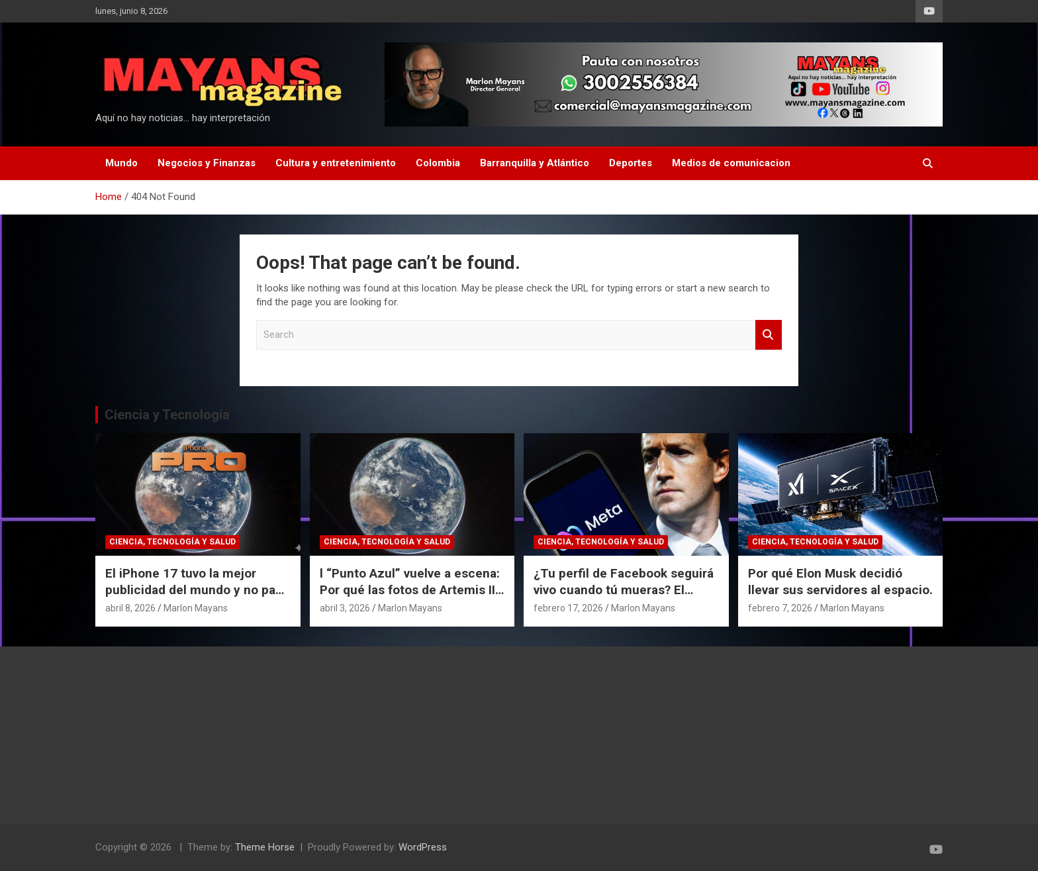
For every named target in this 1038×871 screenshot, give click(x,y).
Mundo (121, 163)
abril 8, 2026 (130, 608)
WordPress (423, 847)
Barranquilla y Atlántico (534, 163)
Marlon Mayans (196, 608)
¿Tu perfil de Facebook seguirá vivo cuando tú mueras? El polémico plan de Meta (624, 589)
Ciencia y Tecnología (167, 415)
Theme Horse (265, 847)
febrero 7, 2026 (780, 608)
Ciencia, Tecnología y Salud (172, 541)
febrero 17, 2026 (568, 608)
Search (768, 335)
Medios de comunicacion (731, 163)
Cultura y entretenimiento (335, 163)
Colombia (438, 163)
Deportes (630, 163)
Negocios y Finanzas (207, 163)
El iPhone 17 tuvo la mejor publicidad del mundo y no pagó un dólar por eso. (197, 589)
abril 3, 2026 (345, 608)
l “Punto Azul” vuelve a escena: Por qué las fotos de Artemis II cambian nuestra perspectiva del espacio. (410, 598)
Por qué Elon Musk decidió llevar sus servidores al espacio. (840, 581)
